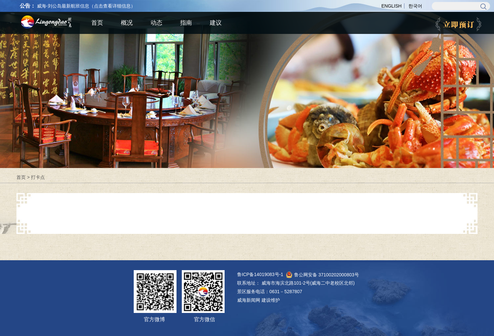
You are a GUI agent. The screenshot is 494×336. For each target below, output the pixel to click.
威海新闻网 (248, 300)
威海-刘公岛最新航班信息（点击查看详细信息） (86, 6)
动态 (156, 22)
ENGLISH (391, 6)
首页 (21, 177)
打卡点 (38, 177)
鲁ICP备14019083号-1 (260, 274)
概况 (127, 22)
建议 (216, 22)
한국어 (415, 6)
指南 (186, 22)
